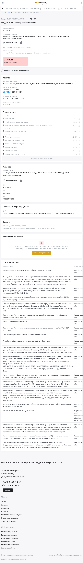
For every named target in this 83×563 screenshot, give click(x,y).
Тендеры (4, 505)
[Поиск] (3, 9)
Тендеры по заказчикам (10, 545)
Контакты (4, 512)
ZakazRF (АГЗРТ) (9, 90)
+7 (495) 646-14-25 (11, 482)
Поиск (3, 502)
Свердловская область (42, 53)
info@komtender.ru (10, 485)
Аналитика (5, 508)
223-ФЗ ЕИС (7, 92)
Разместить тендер (8, 521)
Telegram (7, 491)
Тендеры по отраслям (9, 538)
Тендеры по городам (9, 535)
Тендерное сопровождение (11, 515)
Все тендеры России (9, 548)
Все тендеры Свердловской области (17, 47)
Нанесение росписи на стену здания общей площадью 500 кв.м (27, 270)
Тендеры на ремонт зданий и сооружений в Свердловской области (29, 228)
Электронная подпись (9, 518)
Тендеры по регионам (9, 532)
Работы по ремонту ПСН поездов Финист (19, 411)
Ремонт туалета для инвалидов (15, 322)
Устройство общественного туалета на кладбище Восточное (26, 341)
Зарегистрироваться (41, 253)
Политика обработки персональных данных (65, 555)
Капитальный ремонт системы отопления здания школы (24, 335)
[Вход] (80, 3)
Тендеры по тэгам (8, 542)
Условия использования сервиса (13, 559)
